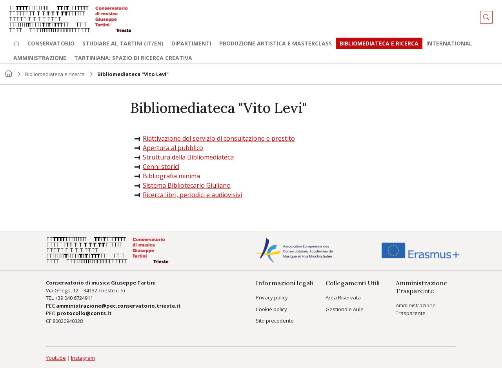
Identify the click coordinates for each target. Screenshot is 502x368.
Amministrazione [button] (39, 58)
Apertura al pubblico (173, 147)
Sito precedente (275, 320)
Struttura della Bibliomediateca (188, 157)
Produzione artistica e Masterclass (275, 43)
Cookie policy (271, 309)
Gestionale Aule (345, 309)
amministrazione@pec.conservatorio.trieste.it (118, 305)
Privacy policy (272, 297)
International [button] (449, 43)
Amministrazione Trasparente (416, 309)
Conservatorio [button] (51, 43)
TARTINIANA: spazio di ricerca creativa (133, 58)
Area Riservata (343, 297)
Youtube (56, 357)
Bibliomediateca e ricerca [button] (379, 43)
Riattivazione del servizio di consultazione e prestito (219, 138)
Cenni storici (161, 166)
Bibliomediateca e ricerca (55, 74)
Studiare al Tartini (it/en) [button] (123, 43)
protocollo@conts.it (84, 313)
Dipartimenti (191, 43)
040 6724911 (78, 297)
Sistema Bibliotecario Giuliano (187, 185)
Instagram (83, 357)
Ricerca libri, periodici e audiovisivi (192, 194)
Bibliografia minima (171, 176)
